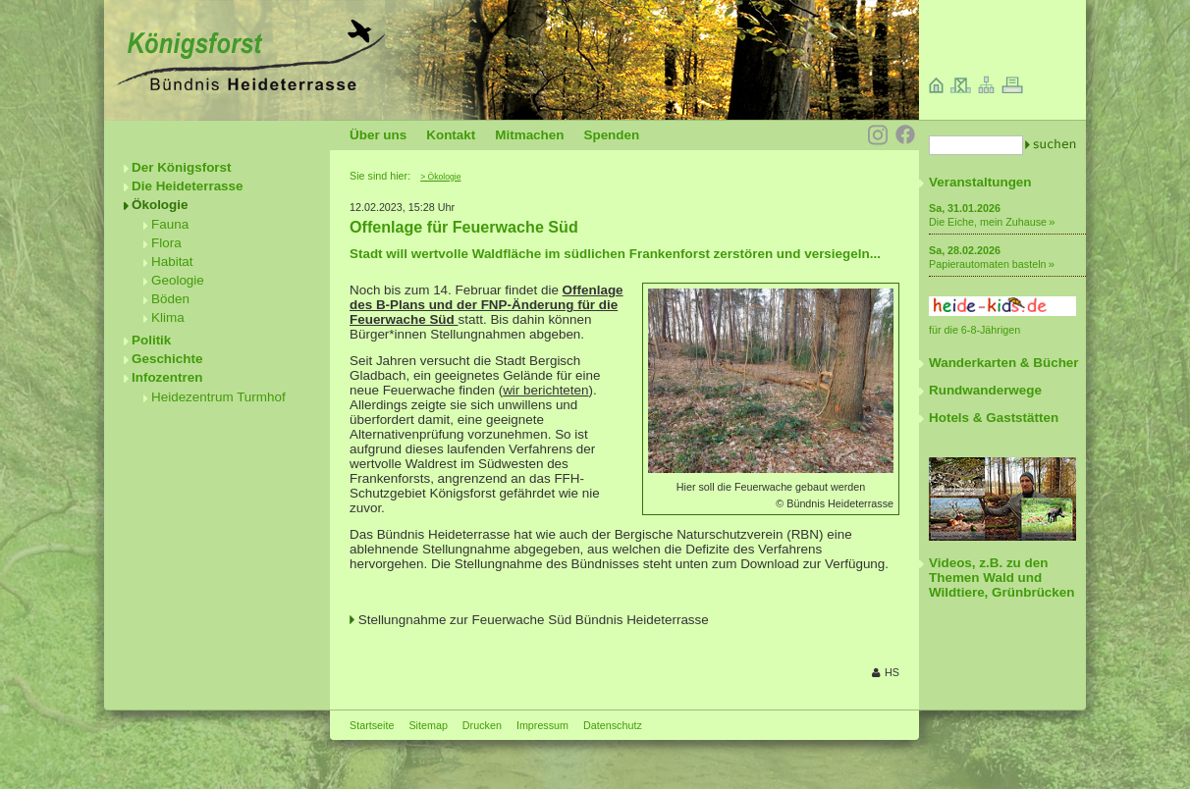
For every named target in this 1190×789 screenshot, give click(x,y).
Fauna (170, 224)
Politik (151, 340)
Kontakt (450, 135)
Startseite (372, 725)
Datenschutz (612, 725)
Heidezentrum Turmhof (218, 397)
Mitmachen (529, 135)
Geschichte (167, 358)
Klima (168, 317)
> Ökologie (440, 177)
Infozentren (167, 377)
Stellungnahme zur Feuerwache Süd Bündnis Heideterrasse (533, 619)
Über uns (378, 135)
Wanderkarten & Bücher (1004, 362)
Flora (166, 243)
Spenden (611, 135)
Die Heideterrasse (187, 186)
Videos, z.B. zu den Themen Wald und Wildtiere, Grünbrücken (1001, 577)
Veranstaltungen (980, 182)
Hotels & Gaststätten (993, 417)
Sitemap (427, 725)
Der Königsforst (182, 167)
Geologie (177, 280)
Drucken (482, 725)
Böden (170, 298)
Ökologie (160, 204)
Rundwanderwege (985, 390)
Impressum (542, 725)
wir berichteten (545, 390)
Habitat (172, 261)
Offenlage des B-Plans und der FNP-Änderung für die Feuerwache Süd (486, 305)
